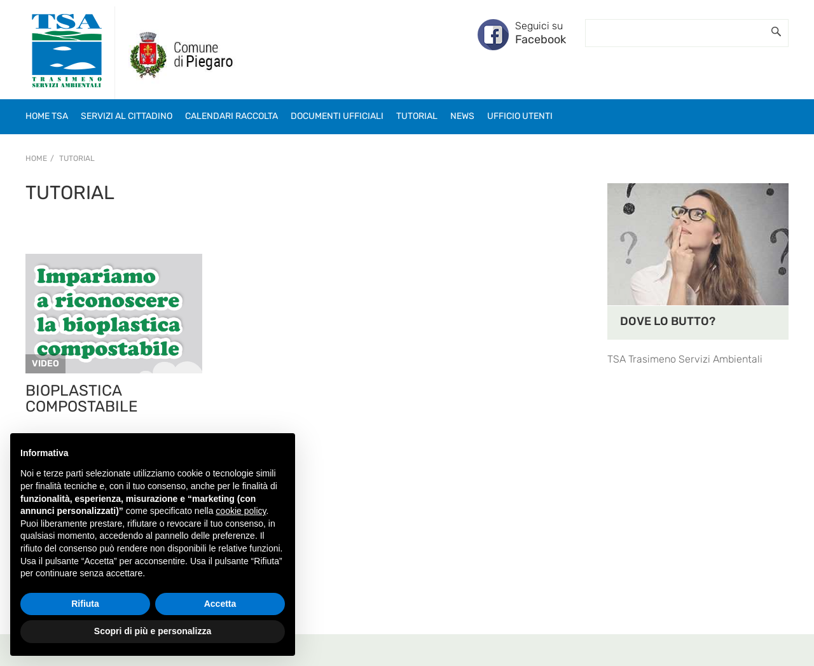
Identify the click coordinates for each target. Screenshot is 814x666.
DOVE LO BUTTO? (667, 321)
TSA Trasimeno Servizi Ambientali (684, 359)
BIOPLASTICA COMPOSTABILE (81, 398)
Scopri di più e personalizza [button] (152, 631)
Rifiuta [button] (85, 604)
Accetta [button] (220, 604)
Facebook (540, 39)
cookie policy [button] (241, 511)
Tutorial (77, 158)
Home (36, 158)
